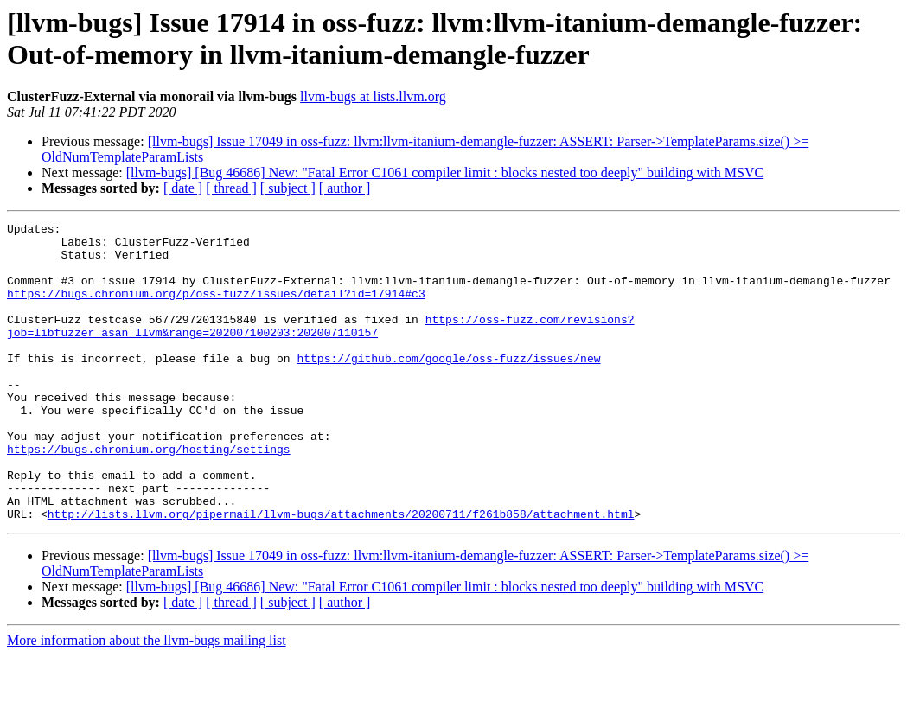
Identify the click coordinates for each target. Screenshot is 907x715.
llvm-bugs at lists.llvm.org (373, 96)
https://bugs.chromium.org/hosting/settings (149, 495)
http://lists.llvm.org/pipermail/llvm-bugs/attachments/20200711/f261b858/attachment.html (341, 573)
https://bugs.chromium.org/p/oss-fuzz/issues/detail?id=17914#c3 (216, 308)
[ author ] (345, 188)
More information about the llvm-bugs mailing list (146, 700)
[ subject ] (288, 188)
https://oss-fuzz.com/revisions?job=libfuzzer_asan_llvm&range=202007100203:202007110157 (320, 347)
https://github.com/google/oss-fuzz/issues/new (448, 386)
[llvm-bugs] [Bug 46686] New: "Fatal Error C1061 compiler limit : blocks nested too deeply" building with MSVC (444, 172)
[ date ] (182, 188)
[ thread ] (231, 188)
